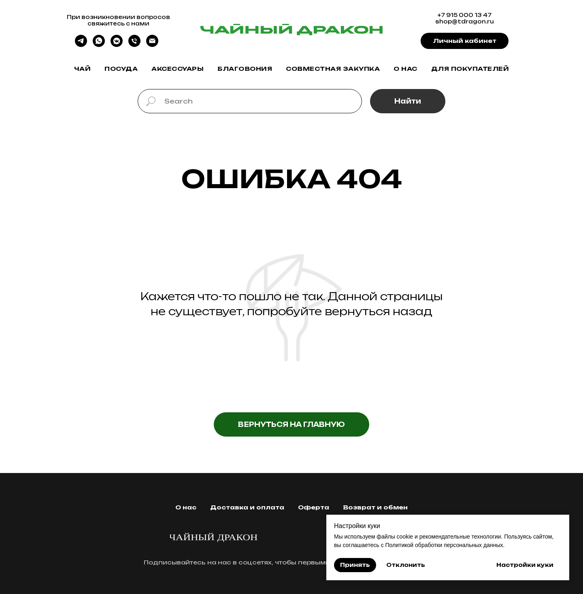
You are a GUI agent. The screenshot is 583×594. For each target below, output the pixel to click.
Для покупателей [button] (470, 68)
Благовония (244, 68)
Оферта (313, 507)
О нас (405, 68)
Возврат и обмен (375, 507)
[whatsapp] (99, 44)
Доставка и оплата (247, 507)
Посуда (121, 68)
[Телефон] (134, 44)
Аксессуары (177, 68)
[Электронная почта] (152, 44)
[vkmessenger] (117, 44)
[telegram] (81, 44)
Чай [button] (82, 68)
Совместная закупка (333, 68)
